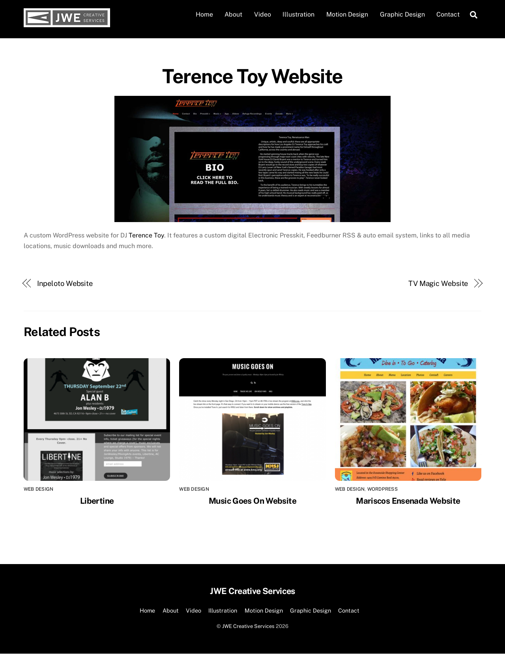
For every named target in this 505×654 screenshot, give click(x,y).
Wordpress (382, 489)
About (233, 14)
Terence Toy (146, 235)
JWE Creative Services (248, 626)
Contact (448, 14)
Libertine (97, 501)
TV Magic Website (438, 283)
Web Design (38, 489)
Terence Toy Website (252, 76)
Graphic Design (402, 14)
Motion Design (347, 14)
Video (262, 14)
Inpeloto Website (65, 283)
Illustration (298, 14)
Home (204, 14)
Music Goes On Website (252, 501)
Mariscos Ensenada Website (408, 501)
